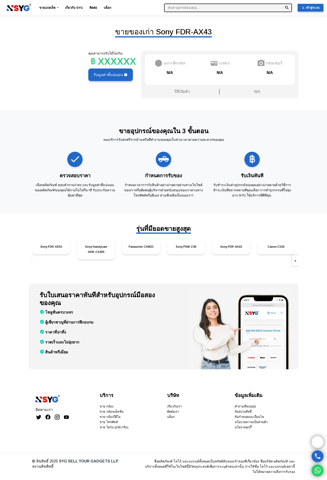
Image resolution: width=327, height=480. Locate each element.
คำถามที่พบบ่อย (245, 406)
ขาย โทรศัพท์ (109, 422)
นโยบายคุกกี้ (243, 427)
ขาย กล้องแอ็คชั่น (112, 411)
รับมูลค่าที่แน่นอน (111, 75)
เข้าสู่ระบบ (310, 7)
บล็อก (107, 7)
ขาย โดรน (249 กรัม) (114, 427)
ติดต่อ (93, 7)
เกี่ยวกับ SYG (74, 7)
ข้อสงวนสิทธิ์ (243, 411)
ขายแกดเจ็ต (47, 7)
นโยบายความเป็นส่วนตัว (251, 422)
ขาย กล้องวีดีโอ (110, 417)
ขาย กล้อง (106, 406)
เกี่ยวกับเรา (174, 406)
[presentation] (32, 261)
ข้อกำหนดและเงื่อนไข (249, 417)
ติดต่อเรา (173, 411)
